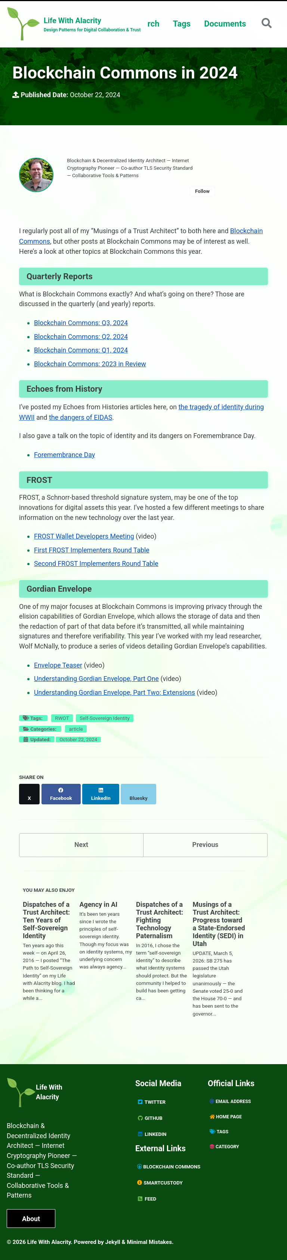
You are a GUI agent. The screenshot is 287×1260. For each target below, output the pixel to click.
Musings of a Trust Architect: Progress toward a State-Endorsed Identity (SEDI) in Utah (219, 929)
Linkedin (152, 1132)
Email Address (230, 1100)
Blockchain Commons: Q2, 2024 (81, 340)
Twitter (151, 1101)
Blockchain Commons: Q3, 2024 (81, 326)
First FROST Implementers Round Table (92, 553)
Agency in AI (99, 910)
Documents (224, 23)
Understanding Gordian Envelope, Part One (97, 692)
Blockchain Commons (169, 1165)
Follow (205, 193)
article (76, 742)
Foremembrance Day (65, 457)
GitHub (150, 1116)
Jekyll (113, 1242)
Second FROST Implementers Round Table (97, 566)
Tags (181, 23)
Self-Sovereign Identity (105, 731)
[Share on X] (29, 803)
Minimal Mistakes (150, 1242)
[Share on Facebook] (61, 803)
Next (81, 850)
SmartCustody (160, 1180)
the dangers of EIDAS (80, 419)
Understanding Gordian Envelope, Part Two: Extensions (115, 705)
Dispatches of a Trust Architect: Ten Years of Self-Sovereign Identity (46, 925)
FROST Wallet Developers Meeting (85, 539)
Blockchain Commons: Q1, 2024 (81, 353)
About (31, 1219)
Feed (147, 1196)
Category (225, 1145)
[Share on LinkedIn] (101, 803)
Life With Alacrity (49, 1091)
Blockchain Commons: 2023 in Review (91, 366)
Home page (226, 1115)
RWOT (62, 731)
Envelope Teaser (58, 679)
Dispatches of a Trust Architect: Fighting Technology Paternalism (159, 925)
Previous (205, 850)
